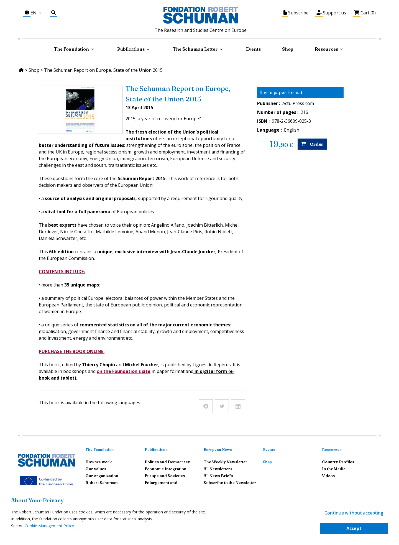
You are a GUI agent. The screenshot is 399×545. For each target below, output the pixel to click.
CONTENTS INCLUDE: (62, 271)
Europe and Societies (165, 475)
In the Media (334, 468)
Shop (287, 49)
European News (218, 449)
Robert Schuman (101, 482)
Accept (354, 528)
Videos (328, 475)
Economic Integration (165, 468)
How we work (98, 461)
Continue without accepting (353, 513)
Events (253, 49)
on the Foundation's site (123, 371)
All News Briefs (218, 475)
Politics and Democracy (167, 461)
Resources (326, 49)
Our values (95, 468)
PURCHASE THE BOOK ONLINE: (71, 351)
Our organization (101, 475)
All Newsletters (218, 468)
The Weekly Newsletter (225, 461)
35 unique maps (81, 285)
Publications (156, 449)
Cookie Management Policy (49, 525)
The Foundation (99, 449)
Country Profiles (338, 461)
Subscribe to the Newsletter (230, 482)
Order (312, 144)
